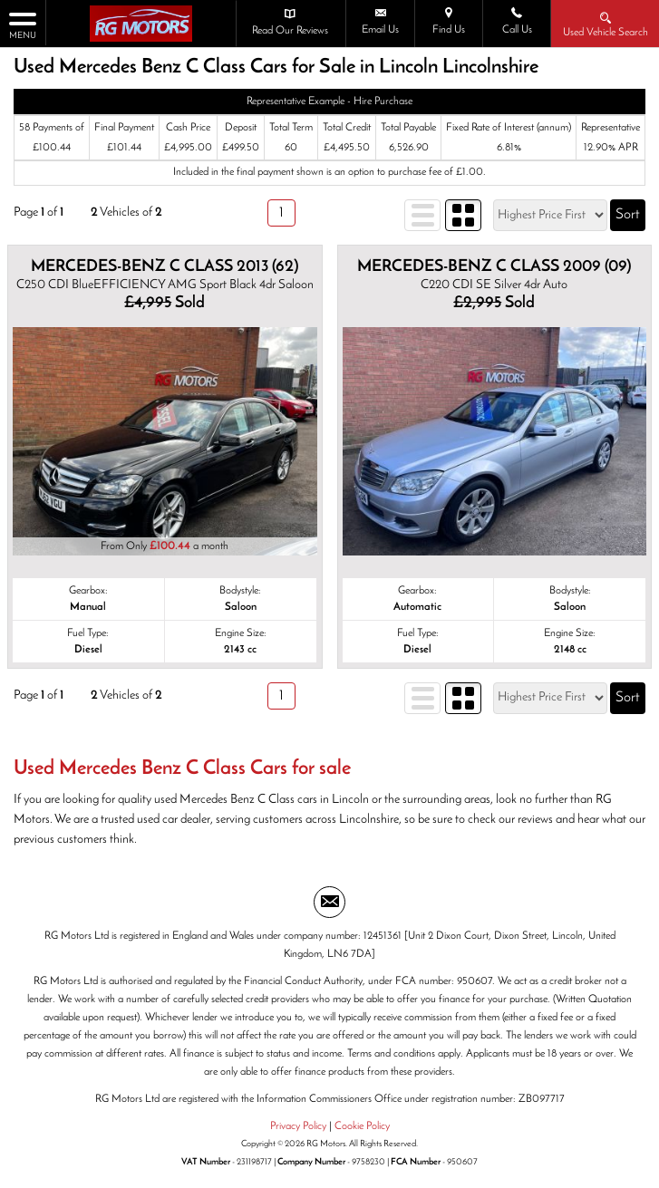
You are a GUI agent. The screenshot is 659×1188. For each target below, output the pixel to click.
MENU (22, 25)
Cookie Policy (362, 1126)
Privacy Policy (298, 1126)
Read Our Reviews (290, 22)
